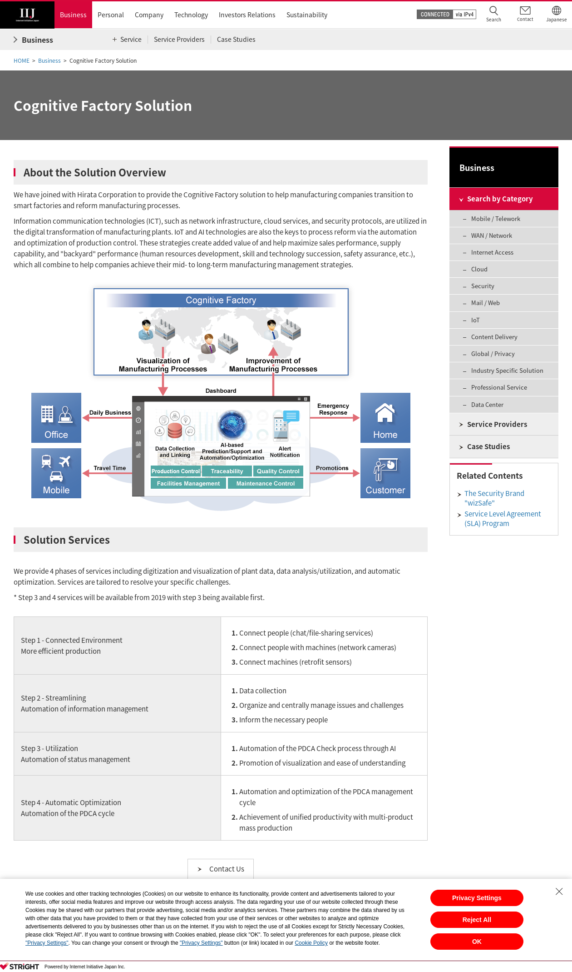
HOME (22, 60)
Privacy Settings (477, 898)
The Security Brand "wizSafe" (494, 498)
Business (49, 60)
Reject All (477, 919)
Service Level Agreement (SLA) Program (502, 518)
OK (477, 941)
